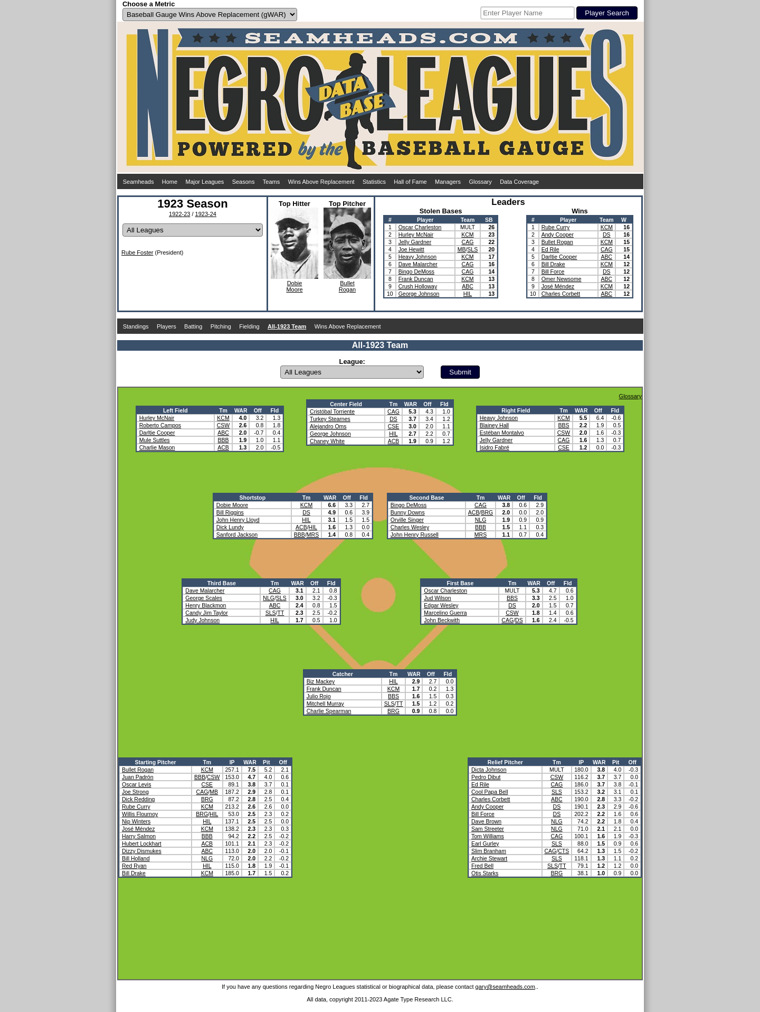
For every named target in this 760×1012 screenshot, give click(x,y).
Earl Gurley (485, 843)
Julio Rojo (319, 696)
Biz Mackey (321, 681)
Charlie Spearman (329, 711)
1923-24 (205, 214)
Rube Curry (556, 227)
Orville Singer (407, 520)
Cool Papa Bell (489, 792)
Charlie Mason (157, 447)
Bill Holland (136, 858)
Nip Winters (136, 821)
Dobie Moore (232, 505)
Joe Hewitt (411, 249)
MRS (313, 534)
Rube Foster (137, 252)
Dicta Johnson (489, 769)
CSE (394, 426)
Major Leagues (205, 182)
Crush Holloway (418, 286)
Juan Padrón (138, 777)
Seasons (243, 182)
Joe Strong (135, 792)
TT (280, 613)
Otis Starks (484, 873)
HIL (467, 294)
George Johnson (419, 294)
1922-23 (179, 214)
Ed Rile (550, 249)
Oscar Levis (136, 784)
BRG (487, 512)
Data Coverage (519, 182)
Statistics (374, 182)
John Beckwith (442, 620)
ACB (223, 447)
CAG (468, 242)
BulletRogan (347, 286)
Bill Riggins (230, 512)
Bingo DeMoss (416, 271)
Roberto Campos (160, 425)
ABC (467, 286)
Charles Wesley (410, 527)
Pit (266, 762)
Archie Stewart (489, 858)
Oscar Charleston (420, 227)
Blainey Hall (494, 425)
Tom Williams (487, 836)
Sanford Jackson (237, 534)
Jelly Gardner (414, 242)
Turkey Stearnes (330, 419)
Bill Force (553, 271)
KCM (467, 234)
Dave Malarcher (418, 264)
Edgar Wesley (441, 605)
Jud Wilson (437, 598)
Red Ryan (134, 866)
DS (607, 234)
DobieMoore (294, 286)
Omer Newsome (562, 279)
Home (169, 182)
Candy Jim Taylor (206, 613)
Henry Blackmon (205, 605)
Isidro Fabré (494, 447)
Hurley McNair (416, 234)
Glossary (480, 182)
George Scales (203, 598)
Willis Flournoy (140, 814)
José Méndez (558, 286)
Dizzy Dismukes (142, 851)
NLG (481, 520)
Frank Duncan (415, 279)
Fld (274, 410)
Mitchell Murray (325, 703)
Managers (448, 182)
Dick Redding (138, 799)
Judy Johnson (202, 620)
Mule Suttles (154, 440)
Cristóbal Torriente (332, 411)
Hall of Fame (410, 182)
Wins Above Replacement (321, 182)
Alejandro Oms (328, 426)
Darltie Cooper (559, 257)
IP (232, 762)
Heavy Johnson (417, 257)
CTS (563, 851)
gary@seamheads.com (505, 986)
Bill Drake (553, 264)
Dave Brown (486, 821)
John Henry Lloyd (238, 520)
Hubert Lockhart (142, 843)
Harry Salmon (139, 836)
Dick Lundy (230, 527)
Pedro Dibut (485, 777)
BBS (563, 425)
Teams (271, 182)
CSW (223, 425)
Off (258, 410)
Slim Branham (488, 851)
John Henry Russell (415, 534)
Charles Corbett (561, 294)
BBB (223, 440)
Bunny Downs (408, 512)
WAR (241, 410)
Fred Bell (482, 866)
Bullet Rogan (557, 242)
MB (462, 249)
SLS (472, 249)
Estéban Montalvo (502, 432)
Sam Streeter (487, 829)
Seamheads (138, 182)
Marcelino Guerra (445, 613)
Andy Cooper (558, 234)
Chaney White (327, 441)
